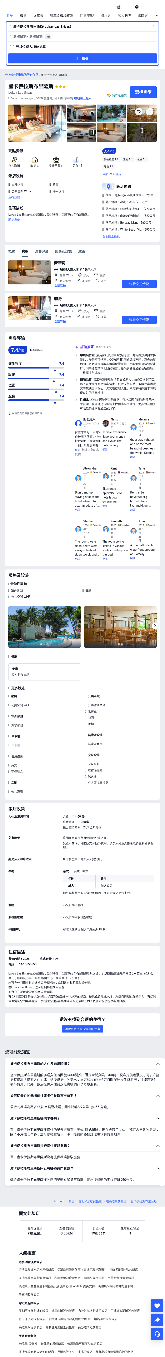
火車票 (38, 16)
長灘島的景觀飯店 (52, 1314)
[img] (37, 123)
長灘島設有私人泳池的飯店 (36, 1322)
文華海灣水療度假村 (121, 1248)
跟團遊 (143, 16)
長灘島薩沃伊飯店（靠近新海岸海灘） (82, 1240)
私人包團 (124, 16)
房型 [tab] (25, 251)
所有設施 (14, 197)
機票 (23, 16)
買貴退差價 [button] (119, 95)
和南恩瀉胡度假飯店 (67, 1248)
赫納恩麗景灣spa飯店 (124, 1240)
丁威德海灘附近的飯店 (125, 1281)
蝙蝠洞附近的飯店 (105, 1289)
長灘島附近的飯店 (30, 1298)
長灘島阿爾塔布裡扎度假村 (115, 1257)
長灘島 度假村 (28, 1314)
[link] (118, 6)
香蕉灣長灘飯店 (29, 1265)
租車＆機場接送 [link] (61, 16)
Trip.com (59, 1172)
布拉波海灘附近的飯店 (92, 1281)
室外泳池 (17, 590)
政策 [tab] (81, 251)
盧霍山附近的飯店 (63, 1281)
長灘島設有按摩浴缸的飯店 (84, 1314)
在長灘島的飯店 (116, 1172)
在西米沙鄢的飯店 (90, 1172)
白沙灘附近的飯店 (89, 1298)
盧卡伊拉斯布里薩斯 (30, 86)
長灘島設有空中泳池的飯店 (74, 1322)
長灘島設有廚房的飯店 (33, 1331)
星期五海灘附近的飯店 (33, 1281)
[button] (128, 6)
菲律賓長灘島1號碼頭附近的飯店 (70, 1289)
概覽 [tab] (11, 251)
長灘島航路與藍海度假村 (35, 1248)
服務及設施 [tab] (63, 251)
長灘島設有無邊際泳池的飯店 (115, 1322)
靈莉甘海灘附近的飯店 (60, 1298)
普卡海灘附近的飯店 (32, 1289)
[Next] (155, 625)
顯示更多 (14, 219)
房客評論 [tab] (41, 251)
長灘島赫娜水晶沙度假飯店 (36, 1240)
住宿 (10, 16)
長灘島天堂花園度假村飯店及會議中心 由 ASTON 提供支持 (57, 1257)
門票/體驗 (87, 16)
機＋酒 (106, 16)
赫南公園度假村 (94, 1248)
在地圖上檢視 (111, 236)
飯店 (71, 1172)
